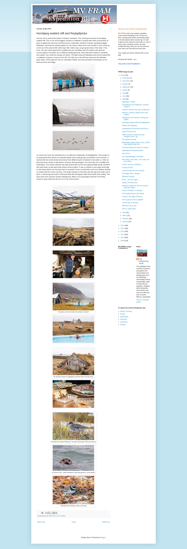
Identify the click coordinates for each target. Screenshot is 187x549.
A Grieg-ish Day (127, 167)
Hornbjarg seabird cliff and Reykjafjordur (136, 122)
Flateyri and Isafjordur (129, 125)
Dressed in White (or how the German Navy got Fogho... (135, 186)
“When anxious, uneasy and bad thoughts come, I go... (133, 135)
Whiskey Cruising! (128, 176)
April (124, 212)
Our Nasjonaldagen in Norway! (132, 156)
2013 (122, 228)
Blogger (102, 537)
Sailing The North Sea (129, 183)
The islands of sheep (129, 139)
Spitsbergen (124, 317)
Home (74, 522)
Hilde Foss (52, 516)
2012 (122, 231)
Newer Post (41, 522)
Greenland (123, 322)
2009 (122, 241)
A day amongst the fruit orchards (133, 170)
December (126, 78)
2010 (122, 237)
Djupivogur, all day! (128, 102)
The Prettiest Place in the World (133, 194)
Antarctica (123, 319)
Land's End (126, 153)
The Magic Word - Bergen (131, 173)
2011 (122, 234)
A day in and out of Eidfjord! (131, 164)
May (124, 99)
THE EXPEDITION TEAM (143, 261)
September (126, 87)
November (126, 81)
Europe (122, 314)
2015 (122, 75)
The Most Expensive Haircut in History (135, 147)
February (125, 219)
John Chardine (60, 516)
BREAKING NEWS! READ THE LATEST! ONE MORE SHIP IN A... (136, 143)
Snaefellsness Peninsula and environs (135, 129)
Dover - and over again (130, 180)
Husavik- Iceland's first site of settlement (136, 110)
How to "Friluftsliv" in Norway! (132, 190)
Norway (122, 324)
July (124, 93)
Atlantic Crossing (126, 311)
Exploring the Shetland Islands (132, 150)
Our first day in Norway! (130, 203)
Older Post (106, 522)
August (125, 90)
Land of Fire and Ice (129, 131)
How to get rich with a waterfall (132, 200)
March (124, 215)
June (124, 96)
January (125, 222)
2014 (122, 225)
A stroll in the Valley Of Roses (132, 197)
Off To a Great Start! (129, 209)
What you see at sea (129, 206)
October (125, 84)
